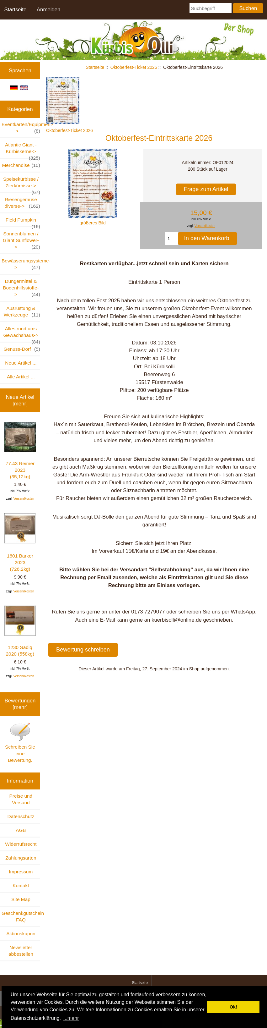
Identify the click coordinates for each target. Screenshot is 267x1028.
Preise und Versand (21, 799)
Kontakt (21, 885)
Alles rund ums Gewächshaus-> (21, 334)
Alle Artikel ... (21, 376)
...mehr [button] (71, 1018)
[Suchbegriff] (211, 8)
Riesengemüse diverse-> (22, 203)
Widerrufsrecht (20, 844)
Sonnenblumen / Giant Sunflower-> (21, 240)
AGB (21, 830)
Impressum (21, 871)
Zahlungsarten (20, 857)
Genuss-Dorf (21, 349)
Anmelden (49, 10)
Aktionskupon (20, 933)
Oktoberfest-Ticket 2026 (133, 67)
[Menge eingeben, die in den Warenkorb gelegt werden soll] (171, 238)
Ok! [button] (233, 1006)
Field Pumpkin (23, 221)
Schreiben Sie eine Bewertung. (20, 742)
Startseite (15, 10)
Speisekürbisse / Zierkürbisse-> (21, 184)
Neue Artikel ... (20, 363)
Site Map (20, 899)
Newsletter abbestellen (20, 951)
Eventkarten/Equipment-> (21, 128)
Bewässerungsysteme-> (21, 264)
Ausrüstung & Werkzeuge (22, 311)
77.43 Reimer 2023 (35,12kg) (20, 450)
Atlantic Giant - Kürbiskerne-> (22, 150)
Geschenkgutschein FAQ (21, 916)
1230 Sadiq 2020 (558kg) (20, 631)
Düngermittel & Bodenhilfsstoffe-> (21, 288)
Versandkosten (23, 498)
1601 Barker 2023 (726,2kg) (19, 542)
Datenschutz (21, 816)
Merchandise (21, 165)
